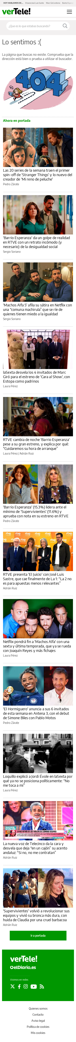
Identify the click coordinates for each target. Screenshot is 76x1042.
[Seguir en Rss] (42, 986)
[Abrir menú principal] (69, 12)
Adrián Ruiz (27, 453)
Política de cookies (38, 1026)
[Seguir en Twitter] (12, 986)
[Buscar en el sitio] (33, 26)
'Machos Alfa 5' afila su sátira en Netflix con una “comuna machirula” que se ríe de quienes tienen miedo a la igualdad (37, 309)
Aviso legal (38, 1020)
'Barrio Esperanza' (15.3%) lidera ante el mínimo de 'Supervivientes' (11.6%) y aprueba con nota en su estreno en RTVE (36, 511)
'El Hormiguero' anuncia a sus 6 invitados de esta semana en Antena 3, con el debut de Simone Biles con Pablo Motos (36, 713)
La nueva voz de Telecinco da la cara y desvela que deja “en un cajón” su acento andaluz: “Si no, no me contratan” (35, 848)
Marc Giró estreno (53, 3)
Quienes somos (38, 1008)
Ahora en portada (16, 121)
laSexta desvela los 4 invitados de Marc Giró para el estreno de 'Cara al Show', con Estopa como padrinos (36, 376)
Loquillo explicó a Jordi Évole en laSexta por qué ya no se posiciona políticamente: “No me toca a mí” (38, 780)
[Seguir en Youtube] (34, 986)
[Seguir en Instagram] (26, 986)
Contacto (38, 1014)
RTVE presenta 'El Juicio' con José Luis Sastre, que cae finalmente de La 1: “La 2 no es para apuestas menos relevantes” (37, 578)
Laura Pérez (10, 386)
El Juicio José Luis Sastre (34, 3)
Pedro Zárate (11, 184)
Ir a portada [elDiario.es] (38, 935)
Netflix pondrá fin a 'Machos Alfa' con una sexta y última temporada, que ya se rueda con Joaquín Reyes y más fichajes (37, 646)
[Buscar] (65, 26)
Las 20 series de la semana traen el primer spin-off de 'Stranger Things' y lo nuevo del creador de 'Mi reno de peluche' (37, 174)
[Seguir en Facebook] (19, 986)
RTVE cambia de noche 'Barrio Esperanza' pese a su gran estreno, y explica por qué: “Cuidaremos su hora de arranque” (36, 444)
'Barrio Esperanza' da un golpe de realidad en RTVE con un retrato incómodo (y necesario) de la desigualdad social (36, 242)
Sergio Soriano (12, 251)
